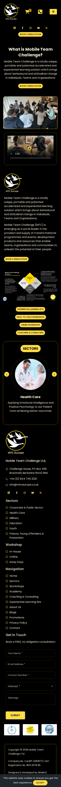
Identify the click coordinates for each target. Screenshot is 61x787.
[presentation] (6, 374)
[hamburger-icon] (53, 11)
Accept (40, 782)
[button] (30, 34)
